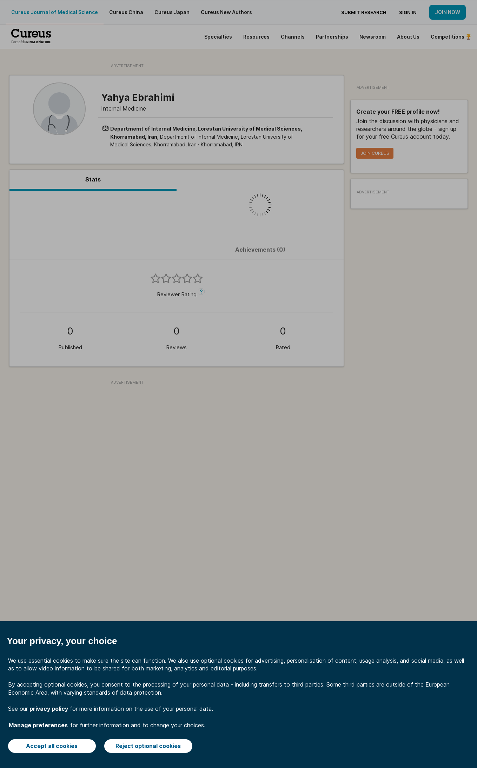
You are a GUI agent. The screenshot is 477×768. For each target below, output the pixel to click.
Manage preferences (38, 725)
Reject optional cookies (148, 745)
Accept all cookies (52, 745)
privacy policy (48, 708)
